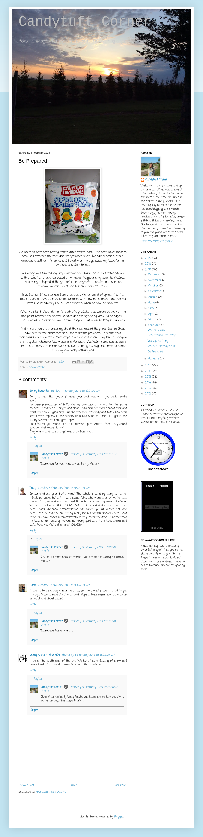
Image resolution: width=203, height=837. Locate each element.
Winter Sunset (157, 330)
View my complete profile (157, 241)
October (153, 286)
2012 (148, 394)
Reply (33, 437)
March (152, 319)
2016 (148, 371)
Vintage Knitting (158, 341)
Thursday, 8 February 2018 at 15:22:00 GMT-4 (90, 655)
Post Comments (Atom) (51, 792)
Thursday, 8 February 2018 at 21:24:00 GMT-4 (79, 456)
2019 (148, 264)
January (154, 359)
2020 (148, 258)
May (151, 308)
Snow (32, 367)
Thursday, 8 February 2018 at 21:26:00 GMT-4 (79, 689)
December (155, 274)
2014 (148, 383)
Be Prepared (155, 352)
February (154, 325)
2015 (148, 377)
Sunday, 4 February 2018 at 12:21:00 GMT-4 (77, 391)
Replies (38, 446)
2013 (148, 388)
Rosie (33, 585)
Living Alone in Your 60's (45, 655)
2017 (148, 365)
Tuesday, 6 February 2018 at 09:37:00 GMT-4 (66, 585)
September (155, 291)
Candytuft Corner (84, 21)
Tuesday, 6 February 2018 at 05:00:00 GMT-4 (66, 488)
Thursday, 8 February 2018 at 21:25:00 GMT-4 (79, 549)
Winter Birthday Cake (162, 346)
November (155, 280)
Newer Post (27, 785)
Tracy (33, 488)
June (151, 303)
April (151, 314)
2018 (148, 270)
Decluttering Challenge (162, 335)
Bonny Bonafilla (39, 391)
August (153, 297)
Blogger (118, 817)
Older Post (119, 785)
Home (73, 785)
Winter (41, 367)
